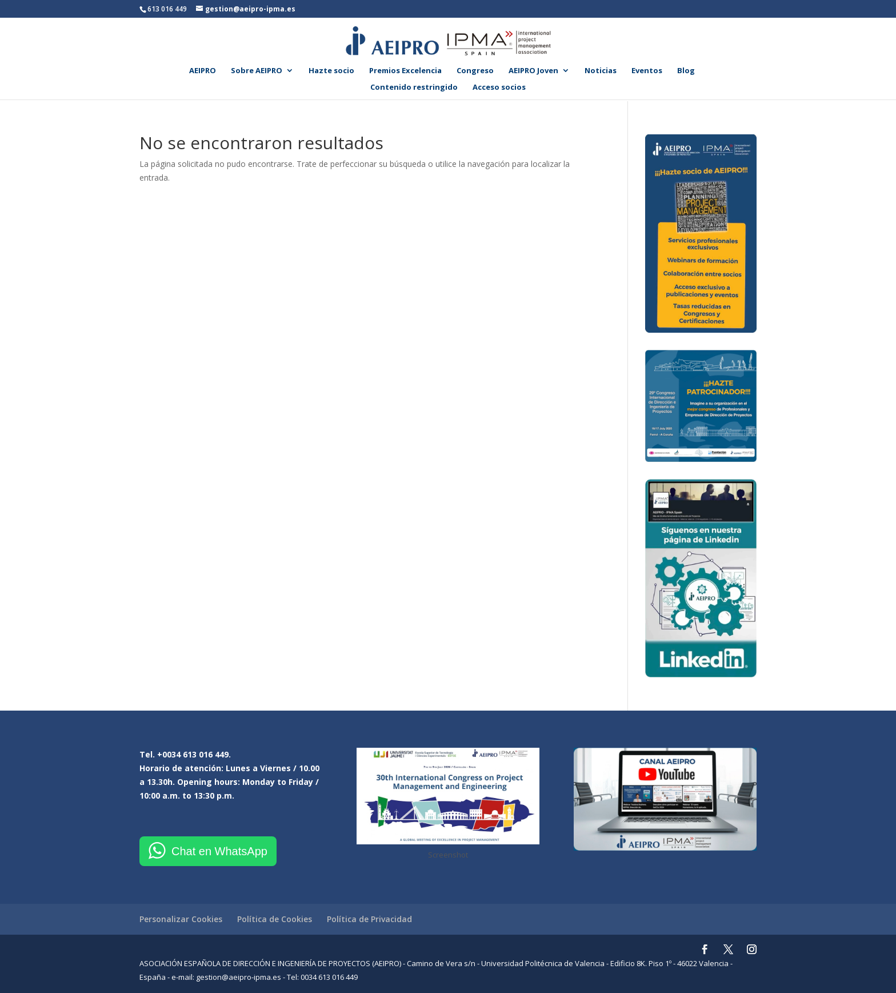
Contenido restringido (414, 87)
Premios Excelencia (405, 70)
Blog (686, 70)
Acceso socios (499, 87)
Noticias (601, 70)
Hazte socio (331, 70)
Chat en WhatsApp (219, 851)
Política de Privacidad (369, 919)
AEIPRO (202, 70)
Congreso (475, 70)
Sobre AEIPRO (256, 70)
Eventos (646, 70)
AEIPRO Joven (533, 70)
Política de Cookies (274, 919)
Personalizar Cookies (180, 919)
